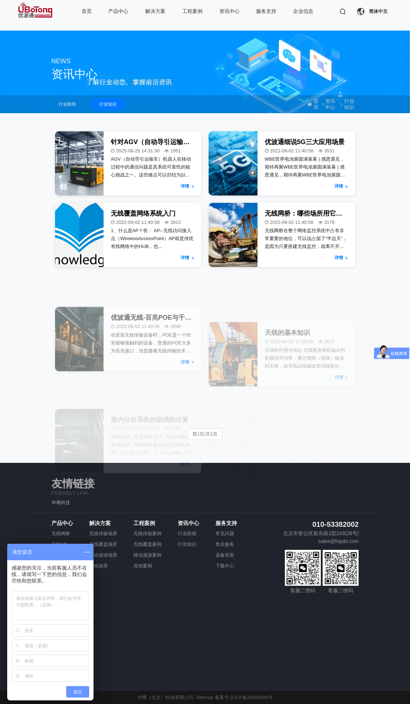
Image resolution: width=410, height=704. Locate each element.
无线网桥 (60, 533)
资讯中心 (229, 11)
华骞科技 (60, 502)
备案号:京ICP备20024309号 (244, 697)
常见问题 (224, 533)
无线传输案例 (147, 533)
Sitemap (204, 697)
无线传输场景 (103, 533)
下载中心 (224, 566)
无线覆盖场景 (103, 544)
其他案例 (142, 566)
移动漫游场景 (103, 555)
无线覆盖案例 (147, 544)
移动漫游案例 (147, 555)
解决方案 (155, 11)
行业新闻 (67, 104)
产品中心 (118, 11)
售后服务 (224, 544)
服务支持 (266, 11)
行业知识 (108, 104)
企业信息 (303, 11)
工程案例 (192, 11)
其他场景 (98, 566)
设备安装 (224, 555)
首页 (87, 11)
